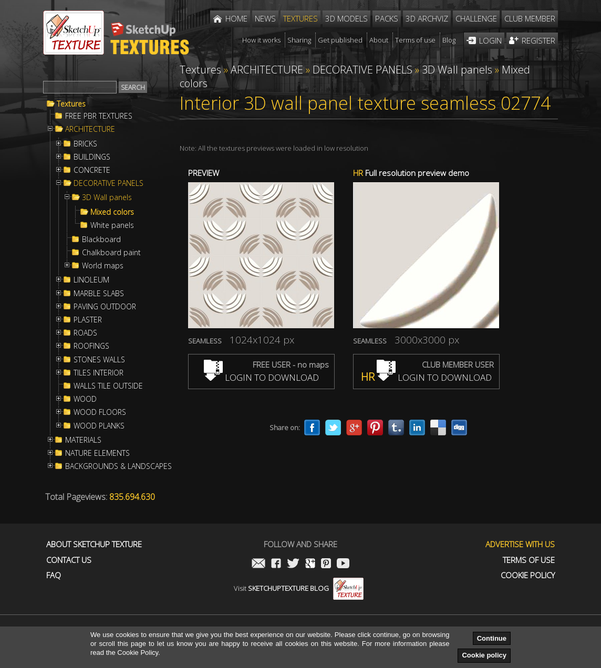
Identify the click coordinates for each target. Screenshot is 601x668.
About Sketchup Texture (94, 544)
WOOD (85, 399)
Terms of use (529, 560)
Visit (299, 588)
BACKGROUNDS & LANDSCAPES (118, 466)
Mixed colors (112, 212)
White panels (112, 225)
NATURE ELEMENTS (97, 453)
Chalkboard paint (111, 252)
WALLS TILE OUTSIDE (108, 386)
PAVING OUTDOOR (105, 306)
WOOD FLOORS (100, 412)
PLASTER (88, 320)
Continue (491, 638)
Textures (71, 104)
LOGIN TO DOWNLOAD (261, 377)
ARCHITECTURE (90, 129)
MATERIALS (83, 440)
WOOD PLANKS (99, 426)
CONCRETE (92, 170)
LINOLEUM (91, 280)
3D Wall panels (107, 197)
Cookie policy (484, 655)
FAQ (53, 575)
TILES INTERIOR (98, 373)
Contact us (68, 560)
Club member (529, 18)
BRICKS (85, 144)
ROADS (85, 333)
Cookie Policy (528, 575)
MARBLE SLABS (99, 293)
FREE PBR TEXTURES (98, 116)
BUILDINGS (92, 157)
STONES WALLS (99, 359)
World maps (102, 265)
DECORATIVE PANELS (108, 183)
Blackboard (101, 239)
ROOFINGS (91, 346)
